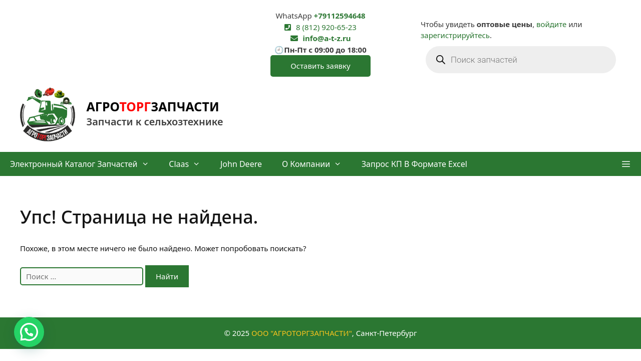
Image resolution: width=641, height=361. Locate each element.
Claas (189, 164)
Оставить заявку (320, 66)
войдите (551, 24)
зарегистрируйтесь (455, 35)
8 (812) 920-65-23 (326, 27)
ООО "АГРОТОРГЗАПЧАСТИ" (301, 333)
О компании (317, 164)
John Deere (241, 163)
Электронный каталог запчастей (84, 164)
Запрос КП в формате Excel (414, 163)
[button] (625, 164)
